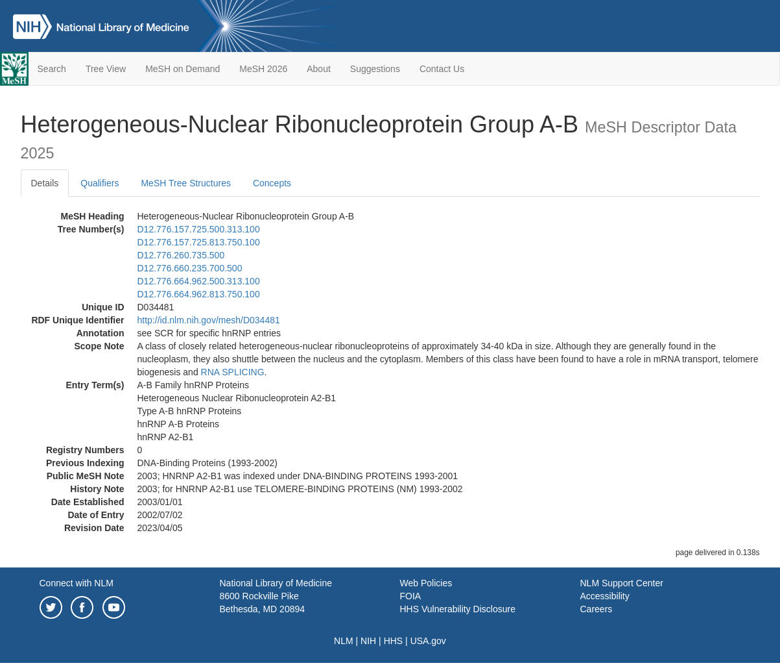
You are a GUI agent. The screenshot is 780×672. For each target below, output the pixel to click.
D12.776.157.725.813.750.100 (198, 242)
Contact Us (442, 69)
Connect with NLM (76, 583)
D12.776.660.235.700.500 (189, 268)
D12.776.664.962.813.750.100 (198, 294)
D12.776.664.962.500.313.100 (198, 281)
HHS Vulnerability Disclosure (457, 609)
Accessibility (605, 596)
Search (52, 69)
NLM (343, 641)
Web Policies (426, 583)
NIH (368, 641)
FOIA (410, 596)
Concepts (272, 183)
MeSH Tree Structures (186, 183)
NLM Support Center (621, 583)
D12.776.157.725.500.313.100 (198, 229)
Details (45, 183)
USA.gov (428, 641)
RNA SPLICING (233, 372)
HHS (393, 641)
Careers (596, 609)
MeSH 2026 (263, 69)
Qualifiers (99, 183)
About (319, 69)
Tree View (106, 69)
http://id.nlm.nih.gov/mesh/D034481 (208, 320)
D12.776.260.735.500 (181, 255)
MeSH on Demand (182, 69)
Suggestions (375, 69)
